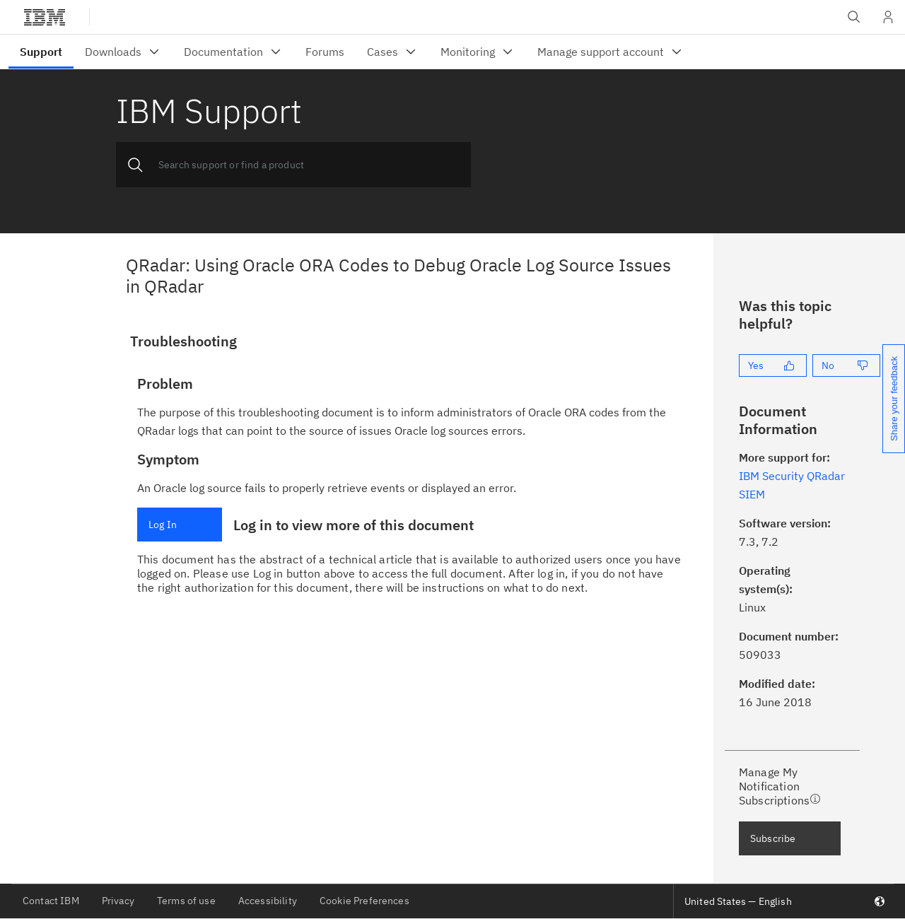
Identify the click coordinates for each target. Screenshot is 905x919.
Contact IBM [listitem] (51, 900)
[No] (846, 365)
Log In (162, 524)
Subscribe (772, 838)
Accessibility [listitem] (267, 900)
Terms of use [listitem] (186, 900)
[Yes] (773, 365)
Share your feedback (894, 398)
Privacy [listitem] (118, 900)
